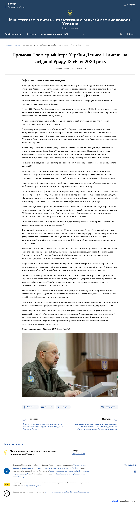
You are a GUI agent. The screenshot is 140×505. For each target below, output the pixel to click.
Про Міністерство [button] (13, 34)
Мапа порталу (12, 444)
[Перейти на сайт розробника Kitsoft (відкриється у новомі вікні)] (115, 501)
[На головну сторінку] (70, 19)
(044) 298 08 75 (78, 454)
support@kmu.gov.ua (32, 486)
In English (131, 5)
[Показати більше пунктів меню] (84, 34)
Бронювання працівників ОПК (54, 34)
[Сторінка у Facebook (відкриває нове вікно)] (121, 34)
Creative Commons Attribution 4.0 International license (67, 492)
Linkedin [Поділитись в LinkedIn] (48, 407)
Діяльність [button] (31, 34)
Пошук (132, 34)
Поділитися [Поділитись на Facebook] (31, 407)
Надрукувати (110, 407)
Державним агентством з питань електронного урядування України (50, 468)
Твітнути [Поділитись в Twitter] (64, 407)
